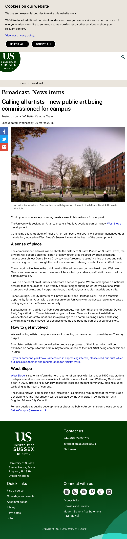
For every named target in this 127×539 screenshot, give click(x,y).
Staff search (71, 449)
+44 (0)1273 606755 (76, 438)
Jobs (10, 518)
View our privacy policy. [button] (20, 35)
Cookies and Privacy (76, 506)
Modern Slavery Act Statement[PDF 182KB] (82, 513)
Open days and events (20, 496)
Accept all (43, 44)
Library (11, 507)
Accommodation (17, 501)
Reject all (17, 44)
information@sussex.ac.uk (80, 443)
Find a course (15, 490)
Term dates (14, 512)
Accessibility (71, 500)
